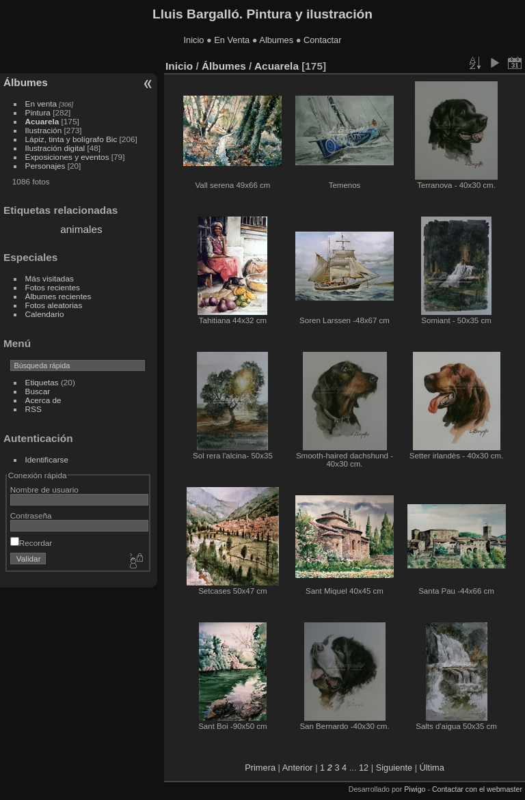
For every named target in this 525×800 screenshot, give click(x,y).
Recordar (31, 542)
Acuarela (42, 121)
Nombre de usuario (44, 489)
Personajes (45, 165)
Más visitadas (49, 278)
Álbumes (25, 82)
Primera (260, 767)
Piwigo (414, 789)
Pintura (38, 112)
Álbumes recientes (58, 296)
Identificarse (46, 459)
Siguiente (394, 767)
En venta (41, 103)
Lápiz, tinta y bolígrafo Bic (71, 139)
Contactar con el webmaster (477, 789)
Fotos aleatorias (54, 305)
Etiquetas (42, 382)
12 (363, 767)
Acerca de (43, 400)
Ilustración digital (55, 147)
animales (81, 229)
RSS (33, 408)
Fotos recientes (52, 287)
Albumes (276, 40)
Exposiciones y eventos (67, 156)
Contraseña (31, 515)
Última (432, 767)
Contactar (322, 40)
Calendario (44, 313)
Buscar (38, 391)
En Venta (232, 40)
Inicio (194, 40)
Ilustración (43, 130)
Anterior (297, 767)
